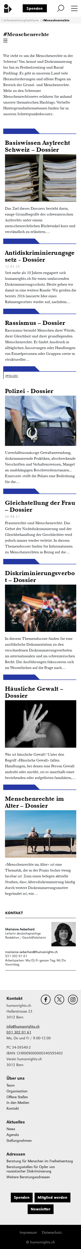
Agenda (12, 1135)
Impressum (28, 1232)
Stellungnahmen (19, 1140)
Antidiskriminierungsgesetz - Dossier (40, 256)
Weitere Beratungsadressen (28, 1177)
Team (10, 1085)
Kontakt (12, 1108)
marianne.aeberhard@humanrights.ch (31, 952)
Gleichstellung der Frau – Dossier (40, 506)
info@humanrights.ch (23, 1026)
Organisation (16, 1091)
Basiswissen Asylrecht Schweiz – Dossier (37, 146)
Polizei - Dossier (29, 391)
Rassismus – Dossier (35, 322)
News (10, 1129)
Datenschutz (52, 1232)
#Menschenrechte (56, 20)
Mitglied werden (52, 1197)
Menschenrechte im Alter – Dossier (34, 802)
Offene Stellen (17, 1097)
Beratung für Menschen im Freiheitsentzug (39, 1161)
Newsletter (40, 1209)
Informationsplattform (21, 20)
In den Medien (17, 1102)
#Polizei (11, 376)
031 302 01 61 (18, 1032)
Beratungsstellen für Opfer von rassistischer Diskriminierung (30, 1169)
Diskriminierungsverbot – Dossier (40, 576)
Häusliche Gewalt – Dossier (34, 692)
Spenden (35, 8)
